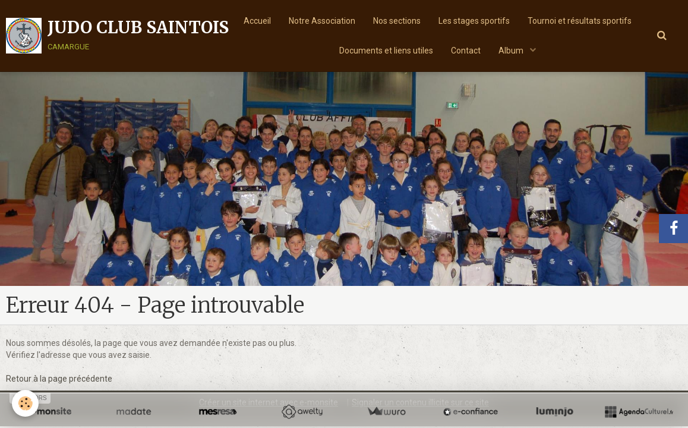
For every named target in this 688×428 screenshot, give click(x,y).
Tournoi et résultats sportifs (580, 21)
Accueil (257, 21)
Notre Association (322, 21)
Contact (466, 50)
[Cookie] (25, 403)
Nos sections (397, 21)
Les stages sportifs (474, 21)
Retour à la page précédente (59, 378)
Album (511, 50)
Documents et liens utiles (386, 50)
